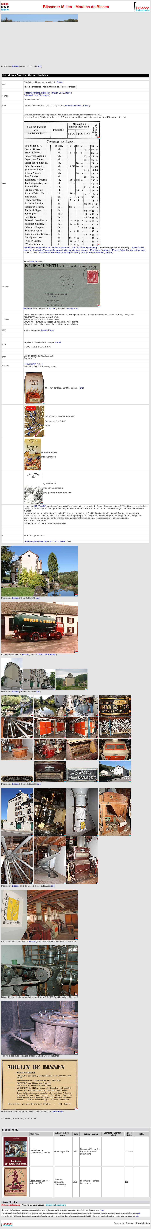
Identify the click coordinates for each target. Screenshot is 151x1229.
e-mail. (101, 1210)
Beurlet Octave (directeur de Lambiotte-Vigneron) (47, 247)
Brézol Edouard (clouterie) (84, 247)
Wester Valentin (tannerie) (101, 252)
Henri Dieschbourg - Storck (76, 105)
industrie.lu (72, 308)
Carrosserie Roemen (46, 654)
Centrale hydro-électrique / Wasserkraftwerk (44, 541)
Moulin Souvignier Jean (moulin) (71, 252)
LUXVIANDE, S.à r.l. (33, 364)
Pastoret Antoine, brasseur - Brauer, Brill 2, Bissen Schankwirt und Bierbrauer (48, 94)
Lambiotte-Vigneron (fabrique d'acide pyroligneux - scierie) (60, 250)
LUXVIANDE (40, 506)
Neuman (33, 261)
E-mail (136, 1216)
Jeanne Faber (47, 330)
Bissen (15, 66)
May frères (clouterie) (100, 250)
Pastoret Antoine (47, 252)
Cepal (58, 342)
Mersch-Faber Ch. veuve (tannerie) (128, 250)
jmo (39, 66)
